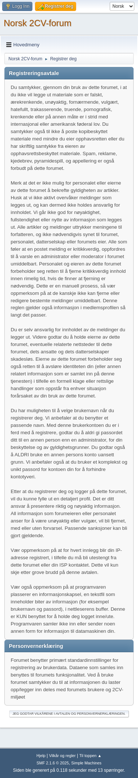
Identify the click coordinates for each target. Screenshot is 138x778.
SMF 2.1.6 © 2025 (52, 763)
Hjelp (41, 755)
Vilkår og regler (62, 755)
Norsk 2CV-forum (37, 23)
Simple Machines (86, 763)
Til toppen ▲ (90, 755)
